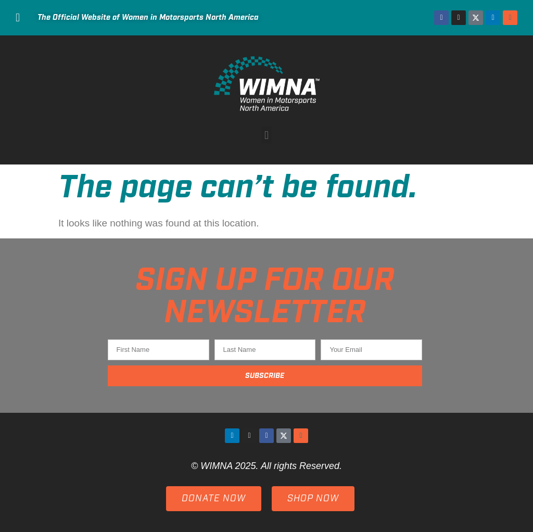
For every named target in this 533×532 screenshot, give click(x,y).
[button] (266, 135)
